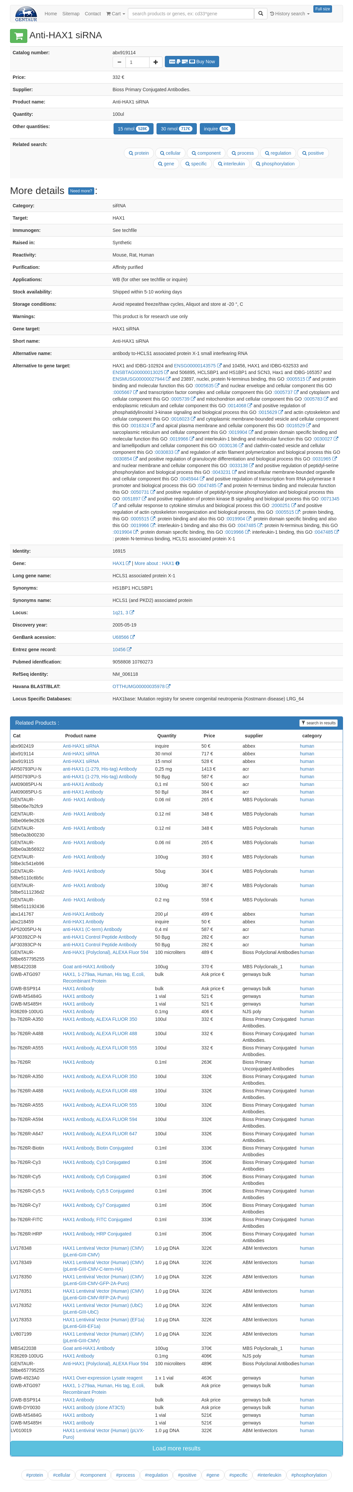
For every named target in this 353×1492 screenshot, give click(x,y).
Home (51, 13)
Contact (93, 13)
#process (125, 1475)
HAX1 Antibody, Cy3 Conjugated (96, 1162)
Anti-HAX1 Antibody (83, 914)
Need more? (81, 191)
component (206, 153)
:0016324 (142, 425)
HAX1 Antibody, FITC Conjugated (97, 1219)
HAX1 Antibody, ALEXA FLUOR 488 (100, 1033)
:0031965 (324, 459)
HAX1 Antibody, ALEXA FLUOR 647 (100, 1133)
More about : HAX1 (157, 563)
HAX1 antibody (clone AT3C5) (94, 1407)
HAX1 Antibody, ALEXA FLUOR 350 (100, 1019)
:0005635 (206, 385)
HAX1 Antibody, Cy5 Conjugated (96, 1176)
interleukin (231, 163)
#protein (34, 1475)
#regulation (156, 1475)
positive (313, 153)
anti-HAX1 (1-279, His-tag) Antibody (100, 769)
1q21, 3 (123, 612)
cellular (170, 153)
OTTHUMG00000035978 (142, 686)
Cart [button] (115, 13)
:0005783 (315, 399)
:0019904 (240, 432)
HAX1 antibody (78, 996)
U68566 (124, 637)
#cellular (61, 1475)
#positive (187, 1475)
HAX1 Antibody (78, 988)
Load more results (176, 1448)
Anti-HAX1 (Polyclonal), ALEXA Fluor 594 (106, 952)
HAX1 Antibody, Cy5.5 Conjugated (98, 1191)
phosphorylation (275, 163)
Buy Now (192, 61)
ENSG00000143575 (197, 365)
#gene (212, 1475)
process (243, 153)
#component (93, 1475)
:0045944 (191, 478)
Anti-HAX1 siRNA (81, 746)
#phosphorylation (309, 1475)
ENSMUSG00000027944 (142, 379)
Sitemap (70, 13)
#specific (238, 1475)
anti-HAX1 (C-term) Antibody (92, 929)
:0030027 (325, 439)
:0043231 (224, 472)
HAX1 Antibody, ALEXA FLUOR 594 (100, 1119)
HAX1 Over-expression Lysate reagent (103, 1378)
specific (196, 163)
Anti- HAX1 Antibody (84, 799)
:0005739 (182, 399)
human (307, 746)
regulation (278, 153)
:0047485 (209, 485)
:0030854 (125, 459)
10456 (122, 649)
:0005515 (298, 379)
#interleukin (269, 1475)
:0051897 (134, 498)
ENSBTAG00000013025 (141, 372)
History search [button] (290, 13)
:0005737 (286, 392)
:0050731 (142, 492)
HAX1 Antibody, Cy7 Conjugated (96, 1205)
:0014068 (239, 405)
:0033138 (241, 465)
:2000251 (283, 505)
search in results (318, 723)
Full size (322, 9)
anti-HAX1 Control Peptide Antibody (100, 937)
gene (166, 163)
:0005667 (125, 392)
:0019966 (181, 439)
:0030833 (166, 452)
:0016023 (182, 419)
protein (139, 153)
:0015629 (270, 412)
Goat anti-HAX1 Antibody (89, 966)
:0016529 (298, 425)
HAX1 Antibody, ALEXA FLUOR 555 (100, 1047)
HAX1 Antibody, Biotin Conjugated (98, 1148)
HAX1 (122, 563)
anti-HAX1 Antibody (83, 784)
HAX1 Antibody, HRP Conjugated (97, 1233)
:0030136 (230, 445)
